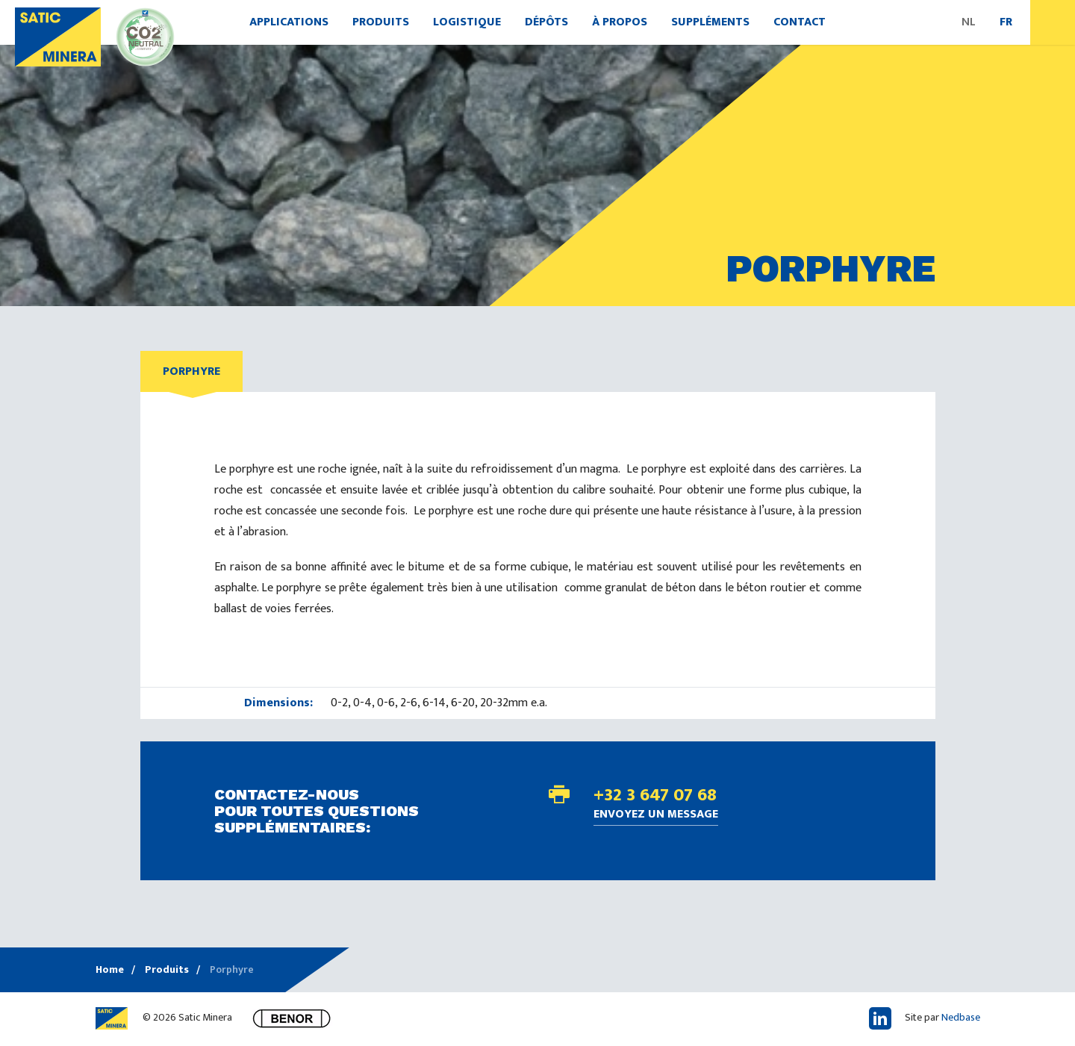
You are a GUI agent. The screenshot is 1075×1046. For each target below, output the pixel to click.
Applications (288, 22)
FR (1006, 22)
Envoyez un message (655, 815)
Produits (380, 22)
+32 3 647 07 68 (655, 795)
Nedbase (960, 1017)
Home (110, 969)
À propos (619, 22)
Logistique (467, 22)
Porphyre (191, 371)
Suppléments (710, 22)
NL (969, 22)
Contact (799, 22)
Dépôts (546, 22)
